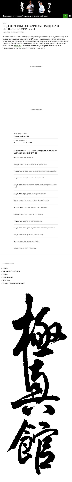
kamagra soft (28, 157)
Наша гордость (7, 277)
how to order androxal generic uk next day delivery (40, 171)
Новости (5, 23)
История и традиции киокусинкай (13, 283)
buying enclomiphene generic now (35, 164)
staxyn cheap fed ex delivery (33, 214)
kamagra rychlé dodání (31, 241)
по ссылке (17, 46)
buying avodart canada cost (33, 221)
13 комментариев (18, 32)
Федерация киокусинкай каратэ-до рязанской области (25, 16)
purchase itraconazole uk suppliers (35, 207)
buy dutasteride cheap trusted (34, 178)
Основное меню (70, 16)
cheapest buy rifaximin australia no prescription (39, 228)
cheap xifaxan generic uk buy (33, 234)
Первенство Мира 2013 (36, 135)
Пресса (5, 274)
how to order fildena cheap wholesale (36, 200)
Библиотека (6, 280)
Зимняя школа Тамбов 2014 (36, 142)
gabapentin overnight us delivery (35, 194)
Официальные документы (11, 271)
